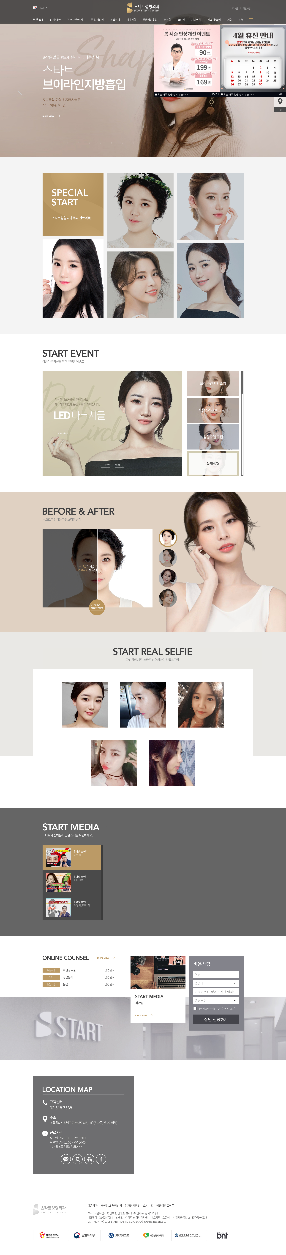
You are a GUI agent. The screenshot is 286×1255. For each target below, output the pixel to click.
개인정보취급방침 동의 (209, 1008)
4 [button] (100, 143)
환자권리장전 (132, 1205)
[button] (19, 90)
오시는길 (148, 1205)
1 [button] (67, 143)
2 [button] (78, 143)
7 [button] (133, 143)
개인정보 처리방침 (111, 1205)
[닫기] (281, 94)
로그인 (235, 8)
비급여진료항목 (165, 1205)
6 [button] (122, 143)
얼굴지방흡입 (150, 20)
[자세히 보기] (228, 1008)
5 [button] (111, 143)
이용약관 (92, 1205)
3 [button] (89, 143)
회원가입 (247, 8)
